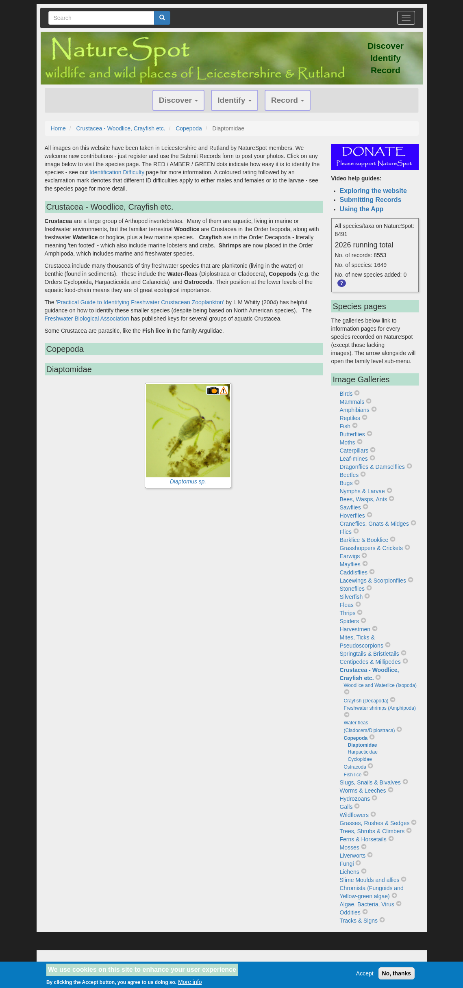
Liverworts (353, 855)
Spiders (349, 621)
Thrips (348, 613)
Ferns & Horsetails (363, 839)
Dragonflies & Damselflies (372, 467)
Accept (365, 973)
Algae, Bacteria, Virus (367, 904)
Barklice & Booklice (364, 540)
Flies (346, 532)
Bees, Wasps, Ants (363, 499)
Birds (346, 393)
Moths (347, 442)
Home (58, 128)
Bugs (346, 483)
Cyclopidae (360, 759)
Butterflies (352, 434)
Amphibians (355, 410)
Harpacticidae (363, 752)
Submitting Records (371, 199)
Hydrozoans (355, 798)
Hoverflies (352, 515)
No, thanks (396, 973)
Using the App (362, 209)
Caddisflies (353, 572)
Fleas (347, 605)
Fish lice (353, 775)
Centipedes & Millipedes (370, 662)
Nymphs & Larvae (362, 491)
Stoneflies (352, 588)
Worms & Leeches (363, 790)
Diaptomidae (362, 745)
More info (190, 982)
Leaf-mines (354, 458)
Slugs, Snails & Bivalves (370, 782)
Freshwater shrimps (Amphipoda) (380, 708)
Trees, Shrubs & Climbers (372, 831)
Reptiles (350, 418)
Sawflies (350, 507)
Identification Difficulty (116, 172)
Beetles (349, 475)
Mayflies (350, 564)
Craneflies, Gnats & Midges (374, 523)
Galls (346, 807)
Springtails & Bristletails (369, 653)
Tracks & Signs (359, 920)
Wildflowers (354, 815)
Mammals (352, 402)
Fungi (347, 863)
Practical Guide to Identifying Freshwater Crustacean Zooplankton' (140, 302)
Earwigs (350, 556)
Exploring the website (373, 190)
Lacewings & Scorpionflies (373, 580)
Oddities (350, 912)
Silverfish (351, 597)
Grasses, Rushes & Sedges (375, 823)
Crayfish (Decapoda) (366, 701)
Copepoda (189, 128)
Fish (345, 426)
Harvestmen (355, 629)
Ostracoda (355, 767)
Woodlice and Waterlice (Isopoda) (380, 685)
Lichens (349, 872)
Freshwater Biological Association (87, 318)
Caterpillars (354, 450)
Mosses (349, 847)
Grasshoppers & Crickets (371, 548)
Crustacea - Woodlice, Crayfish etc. (120, 128)
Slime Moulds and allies (370, 880)
